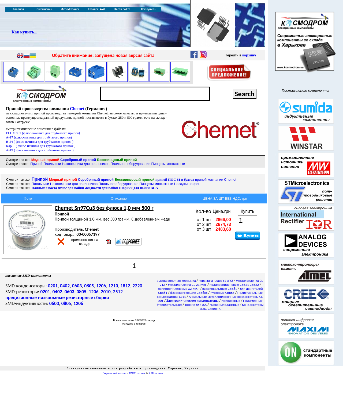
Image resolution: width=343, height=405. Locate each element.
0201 (53, 286)
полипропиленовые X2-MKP (178, 289)
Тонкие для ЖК (196, 305)
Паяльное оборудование (130, 164)
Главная (18, 9)
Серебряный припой (78, 160)
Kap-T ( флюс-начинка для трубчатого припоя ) (41, 146)
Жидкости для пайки (101, 188)
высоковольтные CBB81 (219, 289)
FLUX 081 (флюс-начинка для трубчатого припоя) (43, 133)
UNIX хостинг (137, 373)
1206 (101, 286)
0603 (77, 286)
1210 (113, 286)
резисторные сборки (87, 297)
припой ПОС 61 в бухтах (175, 180)
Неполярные (231, 301)
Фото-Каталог (70, 9)
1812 (125, 286)
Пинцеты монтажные (168, 164)
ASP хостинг (156, 373)
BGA (138, 188)
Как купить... (24, 32)
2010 (106, 292)
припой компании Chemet (215, 180)
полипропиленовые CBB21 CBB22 (234, 285)
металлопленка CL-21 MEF (187, 285)
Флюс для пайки (71, 188)
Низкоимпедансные (224, 305)
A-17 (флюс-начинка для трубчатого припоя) (39, 137)
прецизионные (21, 297)
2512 (118, 292)
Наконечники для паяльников (85, 164)
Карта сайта (122, 9)
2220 (137, 286)
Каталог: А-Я (96, 9)
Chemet (77, 108)
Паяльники (52, 164)
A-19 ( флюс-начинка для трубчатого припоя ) (40, 150)
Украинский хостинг (115, 373)
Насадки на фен (187, 184)
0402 (65, 286)
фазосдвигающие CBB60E (189, 293)
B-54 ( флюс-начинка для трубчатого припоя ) (39, 142)
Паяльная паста (44, 188)
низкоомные (51, 297)
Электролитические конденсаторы (192, 301)
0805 (89, 286)
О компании (44, 9)
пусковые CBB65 (222, 293)
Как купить (148, 9)
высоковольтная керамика (176, 281)
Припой (36, 164)
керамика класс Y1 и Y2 (216, 281)
